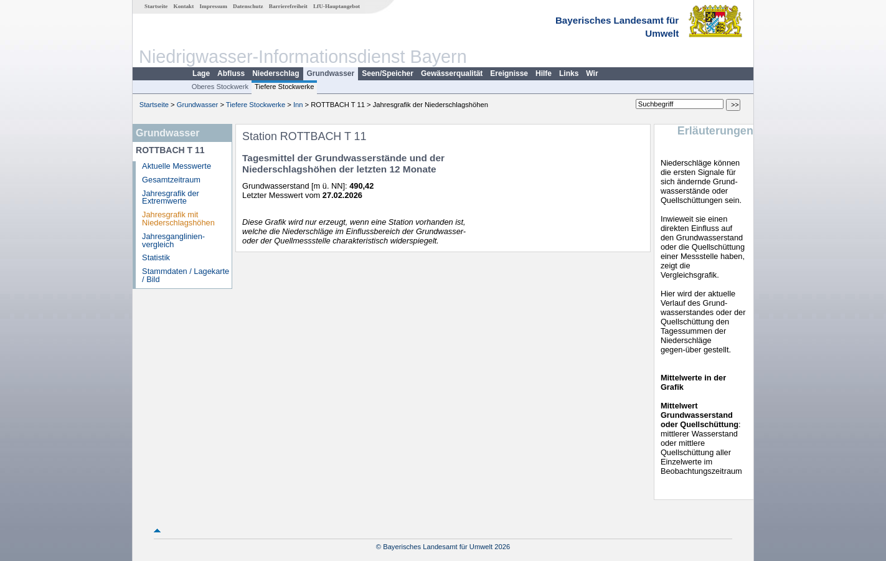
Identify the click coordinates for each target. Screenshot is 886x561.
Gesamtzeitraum (171, 179)
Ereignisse (509, 73)
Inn (298, 104)
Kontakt (184, 6)
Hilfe (543, 73)
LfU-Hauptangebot (336, 6)
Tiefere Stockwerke (284, 86)
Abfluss (231, 73)
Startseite (155, 6)
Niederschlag (275, 73)
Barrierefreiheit (288, 6)
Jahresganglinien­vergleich (173, 240)
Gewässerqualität (452, 73)
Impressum (213, 6)
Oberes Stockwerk (220, 86)
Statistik (156, 257)
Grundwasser (331, 73)
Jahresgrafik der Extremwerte (170, 197)
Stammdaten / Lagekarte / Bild (185, 275)
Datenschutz (248, 6)
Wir (592, 73)
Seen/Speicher (387, 73)
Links (568, 73)
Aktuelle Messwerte (176, 166)
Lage (201, 73)
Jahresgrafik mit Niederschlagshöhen (178, 218)
